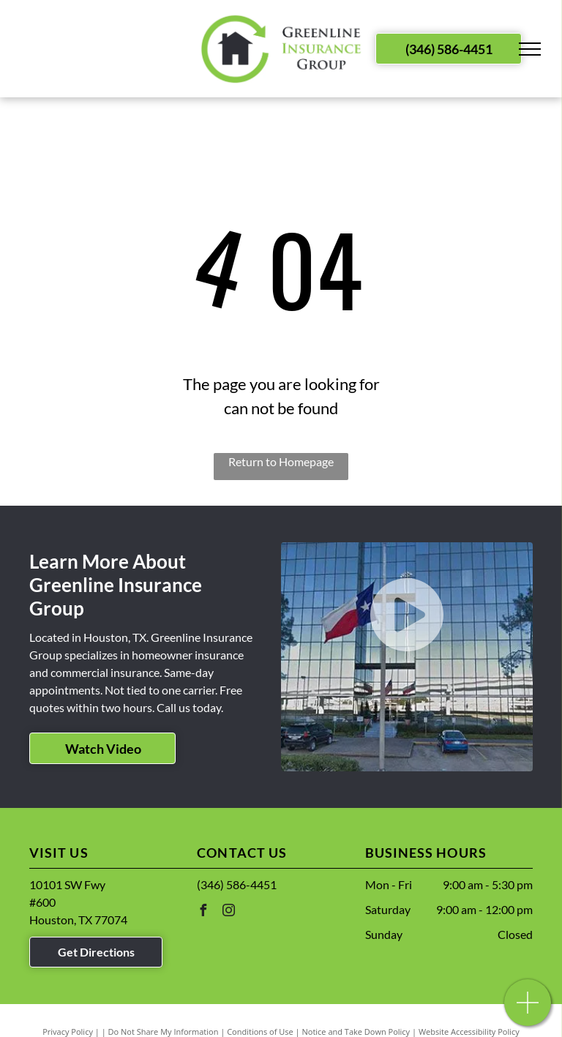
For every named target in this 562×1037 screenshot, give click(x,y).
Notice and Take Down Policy (356, 1031)
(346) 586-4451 (237, 884)
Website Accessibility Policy (469, 1031)
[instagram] (228, 912)
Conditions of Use (260, 1031)
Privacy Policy (67, 1031)
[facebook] (202, 912)
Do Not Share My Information (163, 1031)
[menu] (530, 49)
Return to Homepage (281, 461)
